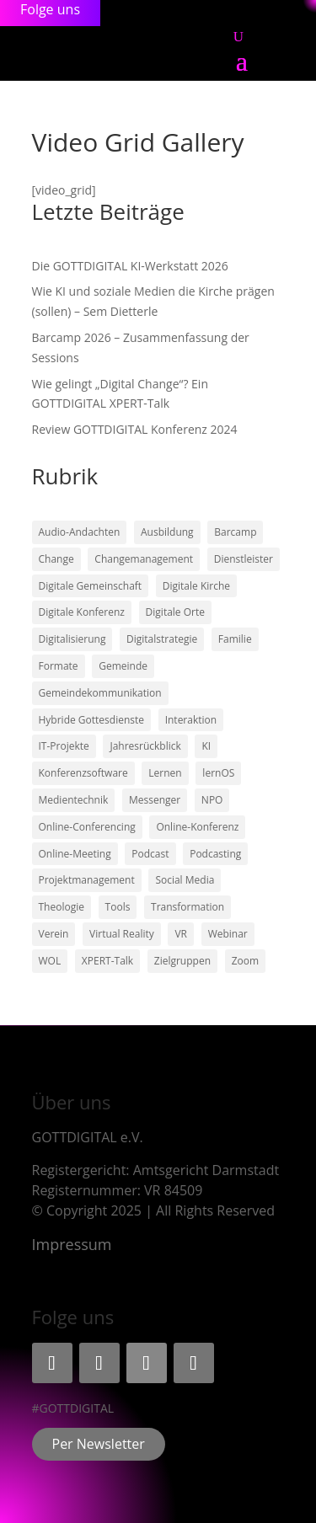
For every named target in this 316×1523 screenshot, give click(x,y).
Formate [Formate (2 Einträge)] (58, 666)
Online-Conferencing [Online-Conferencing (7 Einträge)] (87, 827)
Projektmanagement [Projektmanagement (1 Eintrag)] (87, 880)
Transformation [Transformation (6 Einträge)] (187, 907)
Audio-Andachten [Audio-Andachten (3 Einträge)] (80, 532)
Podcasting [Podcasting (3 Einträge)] (215, 854)
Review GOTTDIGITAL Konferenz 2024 (135, 429)
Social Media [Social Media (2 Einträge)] (184, 880)
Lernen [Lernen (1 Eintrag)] (164, 773)
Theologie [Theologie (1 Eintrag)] (61, 907)
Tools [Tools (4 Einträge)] (118, 907)
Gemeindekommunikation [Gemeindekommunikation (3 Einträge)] (100, 693)
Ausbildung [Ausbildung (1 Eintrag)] (167, 532)
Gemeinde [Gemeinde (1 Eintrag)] (123, 666)
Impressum (72, 1244)
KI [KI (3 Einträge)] (206, 746)
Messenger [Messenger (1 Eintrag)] (154, 800)
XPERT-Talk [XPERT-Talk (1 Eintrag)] (107, 961)
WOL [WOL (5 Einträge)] (50, 961)
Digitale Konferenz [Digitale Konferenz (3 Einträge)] (82, 612)
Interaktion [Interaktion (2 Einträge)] (191, 720)
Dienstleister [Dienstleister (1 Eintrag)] (243, 559)
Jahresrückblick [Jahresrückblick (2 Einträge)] (145, 746)
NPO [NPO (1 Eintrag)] (212, 800)
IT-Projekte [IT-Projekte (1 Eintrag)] (64, 746)
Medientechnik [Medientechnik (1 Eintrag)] (74, 800)
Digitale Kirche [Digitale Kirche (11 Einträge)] (196, 586)
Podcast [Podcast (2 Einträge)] (150, 854)
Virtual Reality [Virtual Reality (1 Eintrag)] (121, 934)
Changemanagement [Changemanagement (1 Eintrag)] (143, 559)
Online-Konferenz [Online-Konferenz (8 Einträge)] (197, 827)
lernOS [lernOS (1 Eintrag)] (218, 773)
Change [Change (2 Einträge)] (56, 559)
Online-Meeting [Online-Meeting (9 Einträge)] (75, 854)
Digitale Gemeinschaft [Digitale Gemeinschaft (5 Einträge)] (90, 586)
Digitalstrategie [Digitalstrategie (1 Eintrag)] (161, 639)
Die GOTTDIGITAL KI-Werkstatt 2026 (130, 266)
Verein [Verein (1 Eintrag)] (54, 934)
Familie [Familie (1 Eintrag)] (235, 639)
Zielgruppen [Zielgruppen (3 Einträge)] (182, 961)
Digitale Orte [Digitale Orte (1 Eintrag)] (175, 612)
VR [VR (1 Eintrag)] (180, 934)
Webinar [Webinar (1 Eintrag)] (228, 934)
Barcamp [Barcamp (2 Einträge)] (235, 532)
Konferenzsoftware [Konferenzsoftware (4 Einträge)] (83, 773)
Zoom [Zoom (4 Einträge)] (245, 961)
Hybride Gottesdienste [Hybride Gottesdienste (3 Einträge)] (92, 720)
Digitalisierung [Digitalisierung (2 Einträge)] (72, 639)
